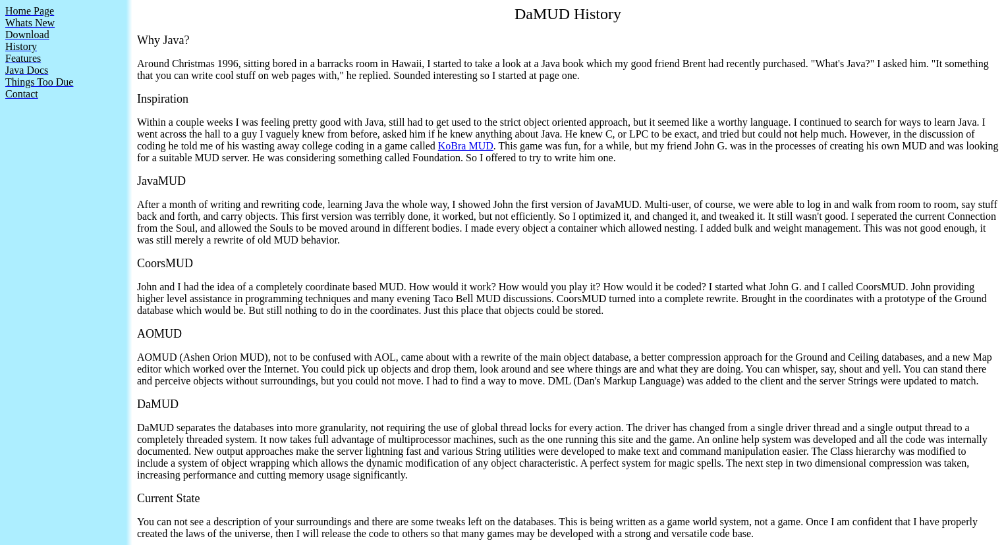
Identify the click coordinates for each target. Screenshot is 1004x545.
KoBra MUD (465, 145)
